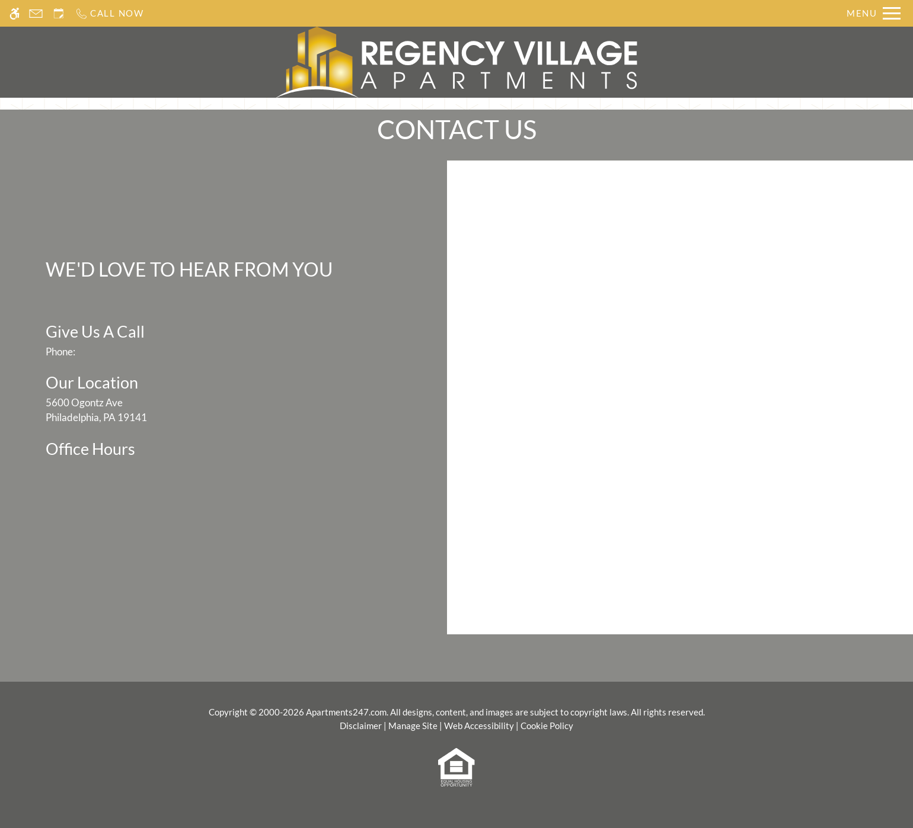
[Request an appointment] (59, 13)
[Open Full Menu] (873, 13)
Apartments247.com (346, 712)
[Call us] (109, 13)
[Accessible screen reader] (14, 13)
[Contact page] (36, 13)
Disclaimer (361, 725)
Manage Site (413, 725)
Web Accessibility (479, 725)
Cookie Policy (547, 725)
